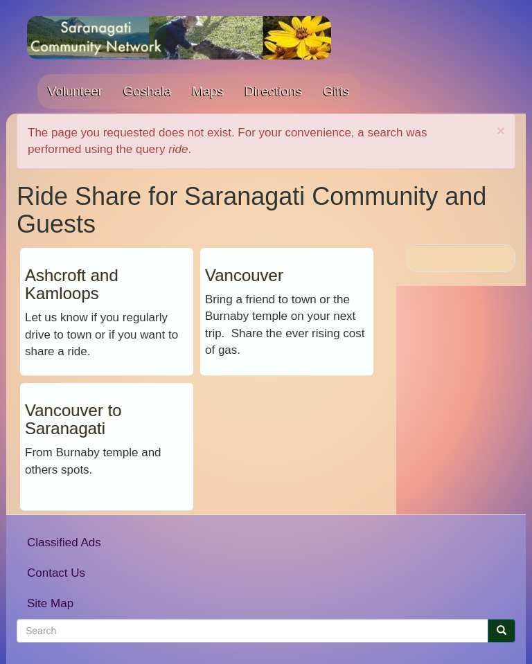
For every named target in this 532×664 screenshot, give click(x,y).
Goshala (147, 91)
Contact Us (56, 573)
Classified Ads (64, 542)
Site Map (50, 603)
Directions (273, 91)
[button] (501, 130)
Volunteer (75, 91)
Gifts (336, 91)
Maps (208, 91)
